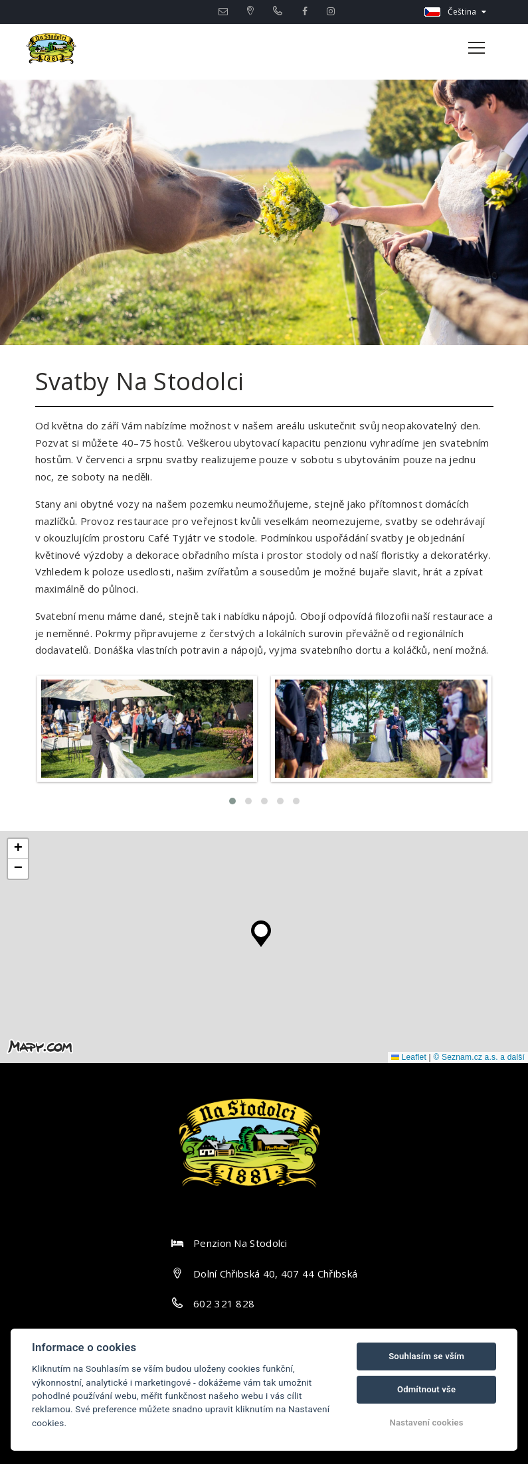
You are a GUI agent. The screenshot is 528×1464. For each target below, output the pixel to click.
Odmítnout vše (426, 1389)
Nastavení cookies (427, 1422)
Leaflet (408, 1057)
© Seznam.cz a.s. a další (479, 1057)
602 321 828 (223, 1303)
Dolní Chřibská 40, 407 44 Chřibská (275, 1273)
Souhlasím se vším (426, 1356)
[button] (261, 930)
